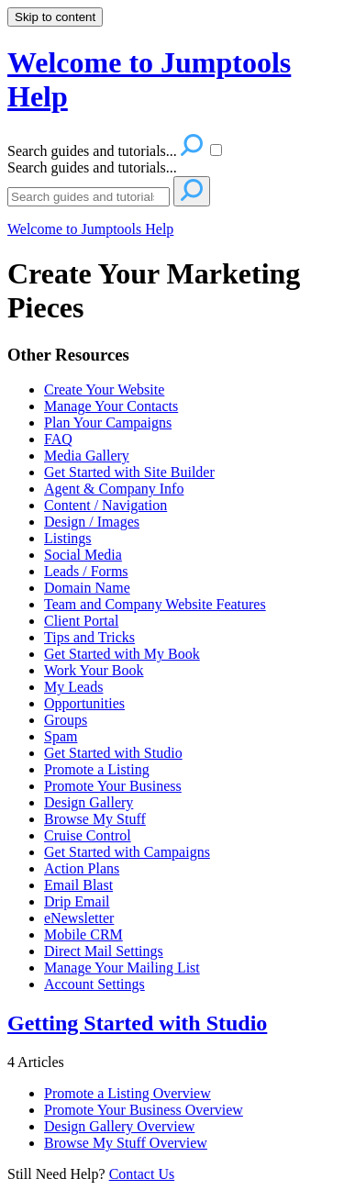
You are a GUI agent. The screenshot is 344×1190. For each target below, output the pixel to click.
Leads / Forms (86, 571)
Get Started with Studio (113, 753)
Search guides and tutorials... (92, 167)
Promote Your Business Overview (143, 1110)
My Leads (73, 687)
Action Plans (81, 868)
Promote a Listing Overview (127, 1093)
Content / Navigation (105, 505)
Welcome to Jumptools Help (90, 229)
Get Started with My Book (122, 654)
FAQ (58, 439)
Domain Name (87, 587)
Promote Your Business (113, 786)
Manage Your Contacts (111, 406)
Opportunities (84, 703)
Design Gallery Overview (119, 1126)
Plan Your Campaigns (108, 422)
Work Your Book (94, 670)
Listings (68, 538)
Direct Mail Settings (103, 951)
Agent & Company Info (113, 488)
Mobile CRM (83, 934)
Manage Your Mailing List (122, 967)
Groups (65, 720)
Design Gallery (88, 802)
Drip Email (77, 901)
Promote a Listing (97, 769)
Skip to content (55, 17)
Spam (60, 736)
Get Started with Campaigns (127, 852)
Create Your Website (104, 389)
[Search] (88, 196)
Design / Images (91, 521)
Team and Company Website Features (155, 604)
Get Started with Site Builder (129, 472)
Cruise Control (87, 835)
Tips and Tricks (89, 637)
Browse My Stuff (95, 819)
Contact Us (142, 1174)
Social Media (83, 554)
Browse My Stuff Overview (125, 1143)
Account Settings (94, 984)
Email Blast (78, 885)
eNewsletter (79, 918)
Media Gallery (86, 455)
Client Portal (81, 620)
